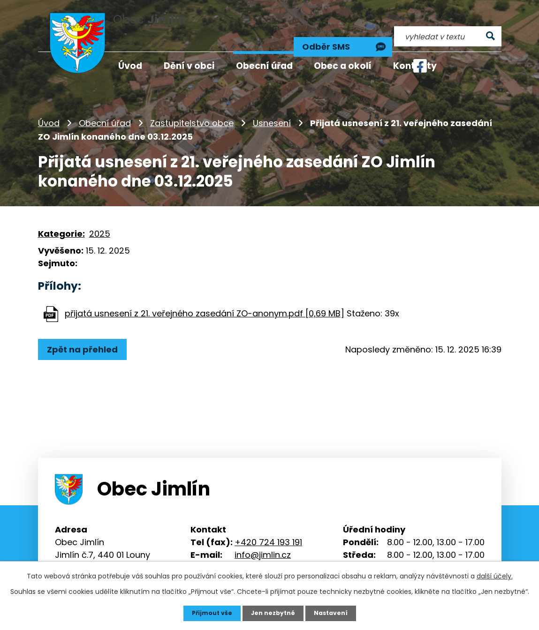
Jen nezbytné (273, 612)
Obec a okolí (343, 66)
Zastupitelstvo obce (192, 105)
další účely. (495, 575)
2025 (99, 216)
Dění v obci (189, 66)
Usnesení (272, 105)
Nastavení (335, 612)
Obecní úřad (105, 105)
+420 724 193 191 (268, 524)
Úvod (49, 105)
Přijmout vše (207, 612)
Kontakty (415, 66)
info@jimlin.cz (263, 537)
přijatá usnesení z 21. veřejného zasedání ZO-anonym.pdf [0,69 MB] (204, 295)
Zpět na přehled (86, 332)
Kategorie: (61, 216)
